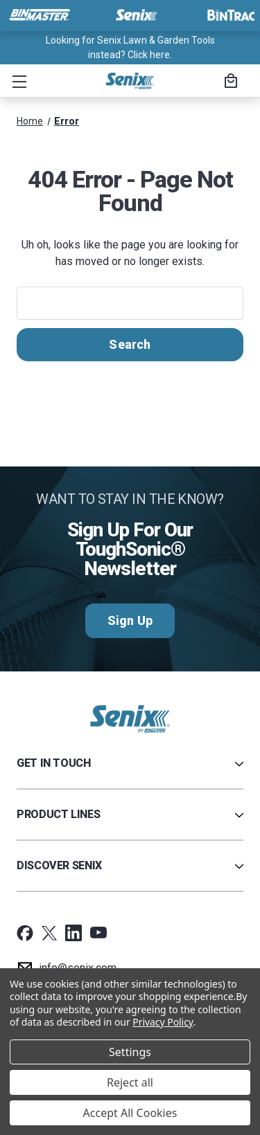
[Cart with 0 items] (228, 82)
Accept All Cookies (130, 1112)
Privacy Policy (162, 1021)
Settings (130, 1052)
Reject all (130, 1082)
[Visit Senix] (135, 15)
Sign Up (130, 620)
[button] (16, 81)
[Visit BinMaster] (39, 15)
